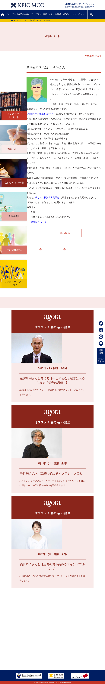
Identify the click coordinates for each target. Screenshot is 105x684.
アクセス (13, 640)
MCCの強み (23, 14)
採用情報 (55, 645)
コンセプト (10, 14)
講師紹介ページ (38, 222)
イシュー (82, 14)
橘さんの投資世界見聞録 (47, 197)
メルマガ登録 (16, 627)
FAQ (36, 645)
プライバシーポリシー (49, 650)
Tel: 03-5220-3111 (83, 648)
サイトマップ (15, 645)
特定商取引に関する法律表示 (23, 655)
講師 (45, 14)
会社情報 (13, 650)
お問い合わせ (101, 360)
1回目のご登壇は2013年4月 (40, 114)
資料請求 (101, 351)
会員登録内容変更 (51, 640)
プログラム (35, 14)
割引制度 (49, 622)
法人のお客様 (55, 14)
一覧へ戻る (64, 233)
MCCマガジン (70, 14)
